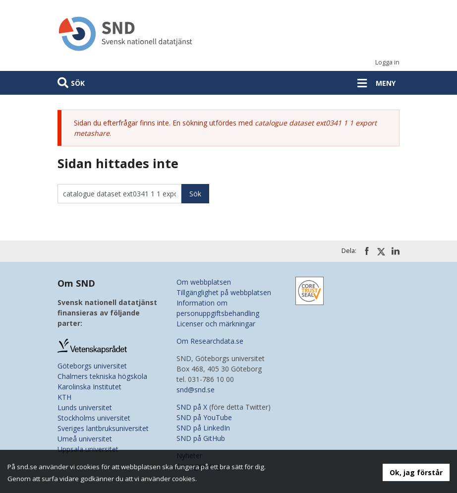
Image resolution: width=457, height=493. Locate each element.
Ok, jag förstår (416, 472)
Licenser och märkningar (215, 323)
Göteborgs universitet (92, 365)
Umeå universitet (84, 438)
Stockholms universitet (93, 418)
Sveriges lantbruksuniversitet (103, 428)
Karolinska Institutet (89, 386)
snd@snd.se (195, 389)
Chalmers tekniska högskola (102, 376)
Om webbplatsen (203, 282)
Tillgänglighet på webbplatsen (223, 292)
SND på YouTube (204, 417)
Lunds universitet (84, 407)
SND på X (191, 407)
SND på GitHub (200, 438)
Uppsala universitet (87, 449)
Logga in (387, 62)
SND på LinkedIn (203, 427)
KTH (64, 397)
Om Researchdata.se (209, 341)
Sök (78, 83)
